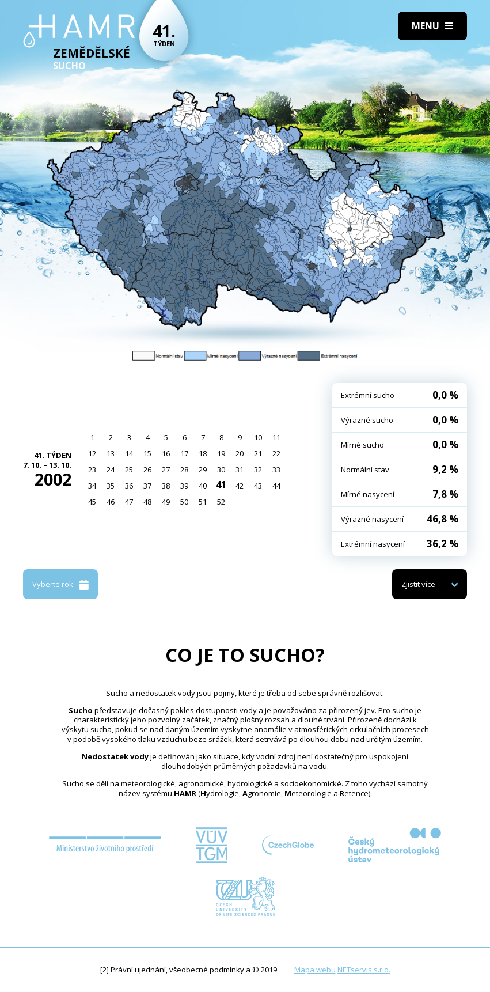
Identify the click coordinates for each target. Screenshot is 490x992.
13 (111, 453)
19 (221, 453)
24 (111, 469)
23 (92, 469)
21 (258, 453)
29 (203, 469)
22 (276, 453)
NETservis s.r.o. (363, 969)
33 (276, 469)
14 (129, 453)
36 (129, 485)
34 (92, 485)
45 (92, 502)
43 (258, 485)
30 (221, 469)
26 (147, 469)
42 (239, 485)
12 (92, 453)
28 (184, 469)
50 (184, 502)
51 (203, 502)
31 (239, 469)
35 (111, 485)
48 (147, 502)
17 (184, 453)
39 (184, 485)
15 (147, 453)
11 (276, 437)
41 (221, 484)
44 (276, 485)
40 (203, 485)
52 (221, 502)
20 (239, 453)
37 (147, 485)
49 (166, 502)
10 (258, 437)
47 (129, 502)
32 (258, 469)
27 (166, 469)
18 (203, 453)
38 (166, 485)
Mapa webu (315, 969)
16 (166, 453)
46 (111, 502)
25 (129, 469)
